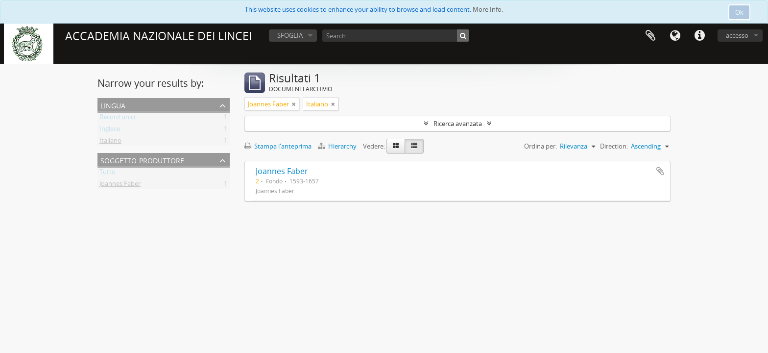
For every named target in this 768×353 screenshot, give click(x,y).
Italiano (110, 142)
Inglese (109, 130)
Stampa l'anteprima (278, 146)
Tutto (107, 173)
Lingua (675, 36)
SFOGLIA (290, 35)
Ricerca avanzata (457, 123)
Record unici (117, 118)
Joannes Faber (120, 185)
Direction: (614, 146)
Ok (739, 12)
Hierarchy (338, 146)
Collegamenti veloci (699, 36)
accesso (737, 35)
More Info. (488, 9)
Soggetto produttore (142, 159)
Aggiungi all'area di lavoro (660, 171)
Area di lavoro (650, 36)
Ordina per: (540, 146)
